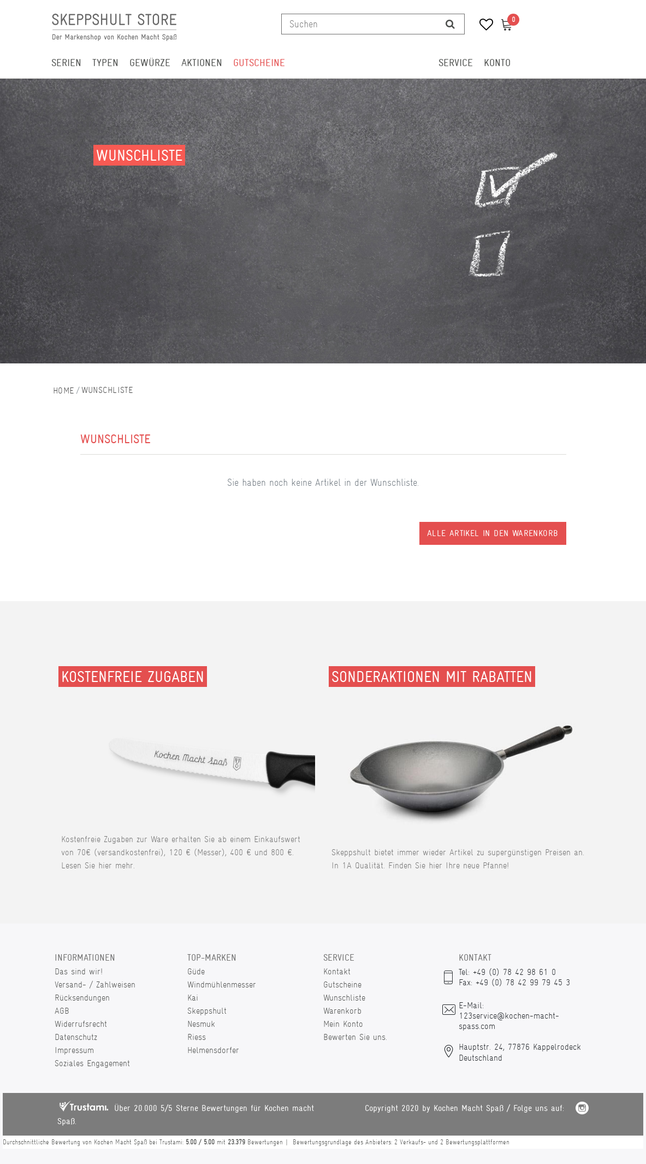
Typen (105, 63)
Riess (196, 1037)
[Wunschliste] (482, 25)
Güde (196, 971)
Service (455, 63)
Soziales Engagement (92, 1063)
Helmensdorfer (213, 1050)
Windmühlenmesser (221, 984)
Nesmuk (201, 1024)
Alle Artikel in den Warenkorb (493, 533)
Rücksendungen (82, 997)
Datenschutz (76, 1037)
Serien (66, 63)
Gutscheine (259, 63)
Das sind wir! (79, 971)
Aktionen (201, 63)
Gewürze (149, 63)
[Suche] (450, 24)
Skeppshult (207, 1011)
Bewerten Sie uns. (355, 1037)
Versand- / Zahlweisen (95, 984)
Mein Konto (343, 1024)
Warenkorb (342, 1011)
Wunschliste (344, 997)
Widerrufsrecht (81, 1024)
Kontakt (337, 971)
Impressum (74, 1050)
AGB (62, 1011)
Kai (192, 997)
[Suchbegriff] (359, 24)
